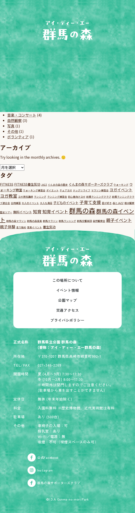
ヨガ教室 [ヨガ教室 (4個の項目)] (8, 196)
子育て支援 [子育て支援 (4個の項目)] (90, 202)
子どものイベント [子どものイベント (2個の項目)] (66, 202)
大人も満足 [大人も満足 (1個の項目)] (46, 203)
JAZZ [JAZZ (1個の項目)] (44, 184)
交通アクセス (67, 310)
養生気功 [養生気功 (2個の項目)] (49, 226)
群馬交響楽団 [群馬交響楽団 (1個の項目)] (84, 221)
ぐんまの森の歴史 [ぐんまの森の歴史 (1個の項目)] (58, 184)
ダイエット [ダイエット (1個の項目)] (52, 190)
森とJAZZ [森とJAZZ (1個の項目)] (118, 203)
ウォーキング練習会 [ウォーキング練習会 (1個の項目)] (34, 190)
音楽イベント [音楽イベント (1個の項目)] (34, 227)
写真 (10, 126)
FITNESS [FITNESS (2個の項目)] (6, 184)
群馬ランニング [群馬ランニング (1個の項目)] (67, 221)
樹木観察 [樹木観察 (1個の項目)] (129, 203)
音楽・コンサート (21, 115)
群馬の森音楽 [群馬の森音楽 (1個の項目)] (34, 221)
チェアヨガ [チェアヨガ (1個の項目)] (66, 190)
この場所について (67, 280)
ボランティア (18, 136)
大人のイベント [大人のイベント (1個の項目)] (30, 203)
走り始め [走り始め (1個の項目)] (21, 227)
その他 (12, 131)
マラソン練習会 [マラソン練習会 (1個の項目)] (100, 190)
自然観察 (14, 120)
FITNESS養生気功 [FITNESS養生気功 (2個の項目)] (27, 184)
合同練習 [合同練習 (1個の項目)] (16, 203)
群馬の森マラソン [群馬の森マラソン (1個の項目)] (16, 221)
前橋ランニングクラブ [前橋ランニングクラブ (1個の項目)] (98, 196)
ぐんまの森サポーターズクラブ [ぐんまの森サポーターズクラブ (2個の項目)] (91, 184)
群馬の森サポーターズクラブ (54, 483)
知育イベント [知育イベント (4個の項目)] (55, 211)
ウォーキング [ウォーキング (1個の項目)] (121, 184)
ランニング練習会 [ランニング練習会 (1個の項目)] (57, 196)
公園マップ (67, 300)
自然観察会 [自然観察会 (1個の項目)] (99, 221)
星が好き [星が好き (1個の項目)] (107, 203)
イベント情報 (67, 290)
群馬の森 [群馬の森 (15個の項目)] (82, 210)
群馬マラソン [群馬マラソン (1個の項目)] (50, 221)
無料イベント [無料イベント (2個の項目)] (22, 211)
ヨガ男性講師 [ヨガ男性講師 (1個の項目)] (25, 196)
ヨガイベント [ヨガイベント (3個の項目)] (121, 189)
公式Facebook (43, 457)
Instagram (40, 470)
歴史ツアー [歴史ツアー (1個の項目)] (6, 212)
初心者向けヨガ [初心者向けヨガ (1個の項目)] (76, 196)
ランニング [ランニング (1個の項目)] (40, 196)
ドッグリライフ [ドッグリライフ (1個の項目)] (81, 190)
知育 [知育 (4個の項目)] (37, 211)
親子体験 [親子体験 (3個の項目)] (7, 226)
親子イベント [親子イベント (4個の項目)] (119, 220)
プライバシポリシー (67, 320)
